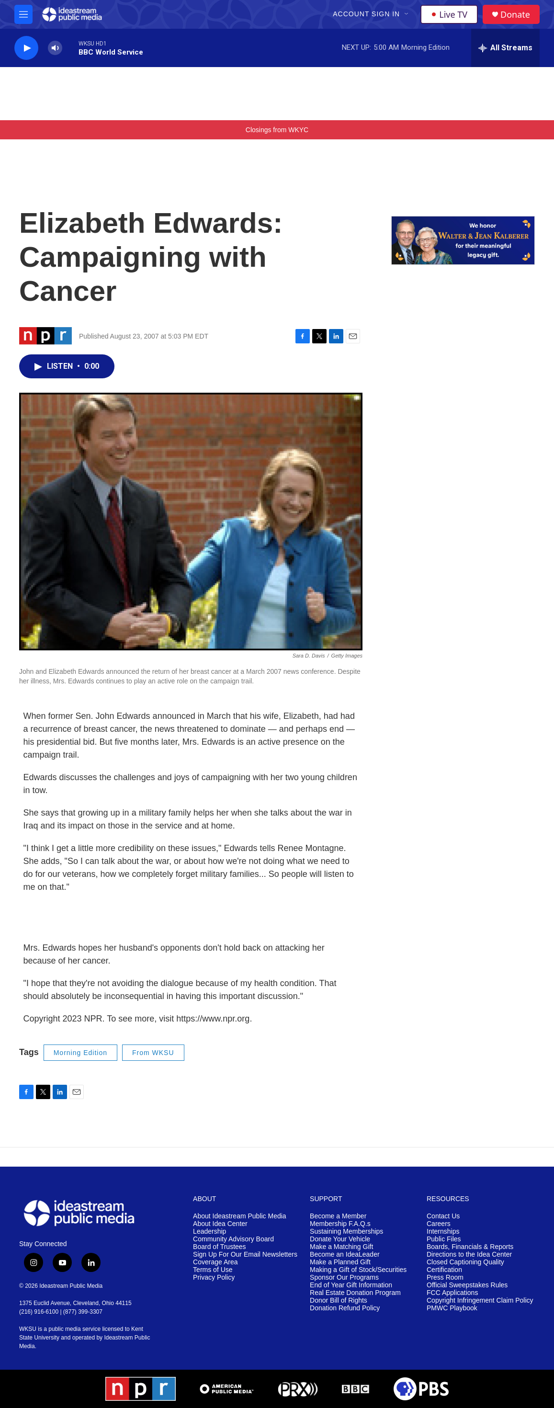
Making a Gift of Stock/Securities (358, 1269)
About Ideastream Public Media (239, 1216)
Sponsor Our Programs (344, 1277)
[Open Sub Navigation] (407, 14)
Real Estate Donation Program (355, 1292)
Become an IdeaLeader (345, 1254)
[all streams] (505, 48)
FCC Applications (452, 1292)
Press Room (445, 1277)
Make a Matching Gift (341, 1246)
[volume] (55, 48)
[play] (26, 48)
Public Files (444, 1239)
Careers (439, 1223)
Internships (443, 1231)
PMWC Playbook (452, 1308)
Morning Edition (80, 1052)
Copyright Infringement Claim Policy (480, 1300)
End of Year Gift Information (351, 1285)
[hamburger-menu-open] (23, 14)
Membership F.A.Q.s (340, 1223)
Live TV (449, 14)
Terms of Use (212, 1269)
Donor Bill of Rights (338, 1300)
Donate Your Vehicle (340, 1239)
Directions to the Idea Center (469, 1254)
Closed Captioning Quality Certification (465, 1266)
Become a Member (338, 1216)
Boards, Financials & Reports (470, 1246)
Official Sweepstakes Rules (467, 1285)
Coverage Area (215, 1262)
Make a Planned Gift (340, 1262)
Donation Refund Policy (345, 1308)
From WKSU (153, 1052)
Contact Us (443, 1216)
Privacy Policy (214, 1277)
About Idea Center (220, 1223)
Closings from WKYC (277, 130)
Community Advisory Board (233, 1239)
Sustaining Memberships (346, 1231)
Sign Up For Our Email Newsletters (245, 1254)
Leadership (209, 1231)
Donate (515, 15)
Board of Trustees (219, 1246)
